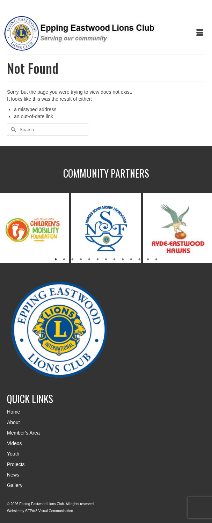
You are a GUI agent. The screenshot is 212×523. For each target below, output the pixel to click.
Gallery (14, 485)
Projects (16, 464)
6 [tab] (97, 259)
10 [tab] (131, 259)
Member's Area (23, 433)
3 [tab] (72, 259)
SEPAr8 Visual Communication (49, 511)
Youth (13, 454)
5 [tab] (89, 259)
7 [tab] (106, 259)
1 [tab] (55, 259)
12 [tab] (148, 259)
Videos (14, 443)
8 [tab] (114, 259)
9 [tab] (122, 259)
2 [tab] (64, 259)
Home (13, 412)
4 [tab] (81, 259)
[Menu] (200, 33)
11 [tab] (139, 259)
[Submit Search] (12, 129)
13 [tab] (156, 259)
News (13, 475)
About (13, 422)
